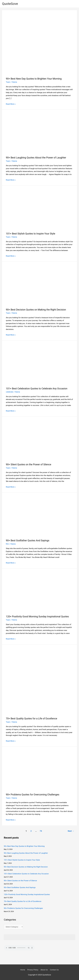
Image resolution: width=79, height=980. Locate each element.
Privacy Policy (32, 970)
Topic (8, 82)
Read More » (11, 104)
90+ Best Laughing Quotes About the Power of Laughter (36, 157)
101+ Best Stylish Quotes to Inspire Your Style (30, 233)
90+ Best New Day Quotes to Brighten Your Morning (34, 78)
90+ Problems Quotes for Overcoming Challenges (32, 794)
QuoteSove (10, 4)
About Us (44, 970)
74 (41, 831)
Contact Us (54, 970)
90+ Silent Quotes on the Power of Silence (28, 464)
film (7, 544)
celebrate (9, 392)
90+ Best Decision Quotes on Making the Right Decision (36, 309)
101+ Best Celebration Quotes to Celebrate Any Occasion (36, 388)
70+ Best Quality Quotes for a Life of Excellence (31, 718)
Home (22, 970)
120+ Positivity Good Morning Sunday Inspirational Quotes (37, 616)
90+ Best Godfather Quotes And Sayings (27, 540)
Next (71, 831)
